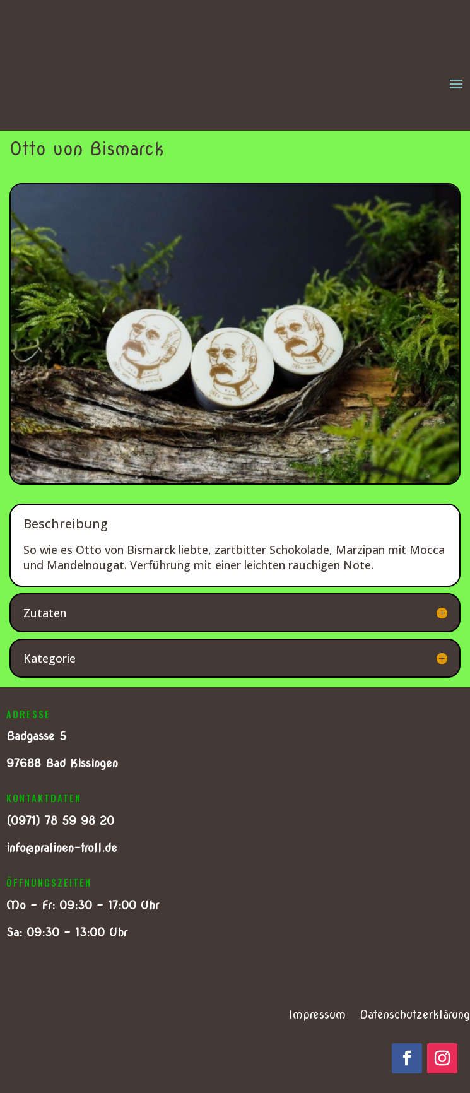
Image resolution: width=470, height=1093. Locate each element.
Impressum (317, 1015)
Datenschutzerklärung (415, 1015)
